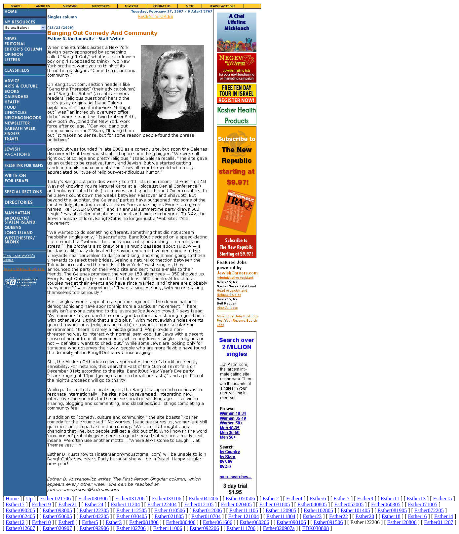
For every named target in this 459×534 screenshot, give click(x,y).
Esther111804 (280, 516)
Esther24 (94, 504)
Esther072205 (429, 510)
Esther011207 (438, 522)
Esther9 (365, 498)
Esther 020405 (236, 504)
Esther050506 (240, 498)
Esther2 (271, 498)
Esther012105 (198, 504)
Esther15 (442, 498)
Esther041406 (203, 498)
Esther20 (364, 516)
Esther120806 (402, 522)
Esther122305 (94, 510)
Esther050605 (57, 516)
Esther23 (312, 516)
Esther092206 (204, 528)
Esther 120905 (281, 510)
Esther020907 (57, 528)
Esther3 (113, 522)
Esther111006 (167, 528)
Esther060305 (386, 504)
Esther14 (443, 516)
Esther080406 (181, 522)
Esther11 (390, 498)
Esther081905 (392, 510)
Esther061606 (217, 522)
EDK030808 (315, 528)
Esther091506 (328, 522)
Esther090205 (20, 510)
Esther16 (417, 516)
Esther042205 (94, 516)
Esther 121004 (243, 516)
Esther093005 (57, 510)
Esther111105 (243, 510)
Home (12, 498)
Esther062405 (20, 516)
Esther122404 (162, 504)
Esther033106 (166, 498)
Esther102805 (318, 510)
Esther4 (294, 498)
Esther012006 (207, 510)
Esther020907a (279, 528)
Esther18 (391, 516)
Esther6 (318, 498)
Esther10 (41, 522)
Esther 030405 (131, 516)
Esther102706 (131, 528)
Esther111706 (240, 528)
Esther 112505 (131, 510)
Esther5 (90, 522)
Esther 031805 (274, 504)
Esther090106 (291, 522)
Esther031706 (129, 498)
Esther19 (41, 504)
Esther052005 (348, 504)
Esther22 (338, 516)
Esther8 (66, 522)
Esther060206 (254, 522)
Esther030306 (93, 498)
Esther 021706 (55, 498)
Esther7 (341, 498)
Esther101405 (355, 510)
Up (29, 498)
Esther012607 (20, 528)
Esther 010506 (169, 510)
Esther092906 (94, 528)
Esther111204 (125, 504)
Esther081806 (144, 522)
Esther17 (15, 504)
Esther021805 (169, 516)
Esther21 (67, 504)
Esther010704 (206, 516)
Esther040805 (312, 504)
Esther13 (416, 498)
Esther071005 (423, 504)
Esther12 (15, 522)
